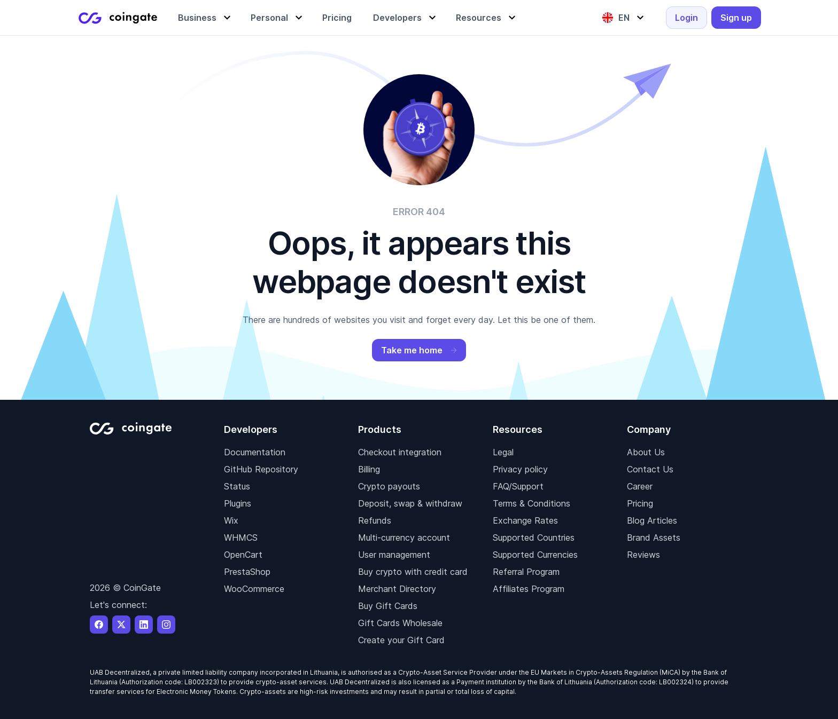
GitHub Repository (261, 469)
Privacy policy (520, 469)
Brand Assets (653, 537)
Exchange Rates (525, 520)
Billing (369, 469)
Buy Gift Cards (387, 606)
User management (394, 554)
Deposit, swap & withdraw (410, 503)
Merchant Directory (397, 588)
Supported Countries (534, 537)
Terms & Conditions (531, 503)
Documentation (254, 452)
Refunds (374, 520)
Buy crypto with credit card (413, 571)
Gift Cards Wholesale (400, 623)
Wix (231, 520)
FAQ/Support (518, 486)
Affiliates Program (528, 588)
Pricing (640, 503)
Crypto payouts (389, 486)
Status (237, 486)
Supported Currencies (535, 554)
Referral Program (526, 571)
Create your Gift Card (401, 640)
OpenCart (243, 554)
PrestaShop (247, 571)
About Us (646, 452)
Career (640, 486)
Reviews (643, 554)
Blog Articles (652, 520)
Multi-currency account (404, 537)
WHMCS (241, 537)
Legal (503, 452)
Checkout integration (399, 452)
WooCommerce (254, 588)
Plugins (237, 503)
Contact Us (650, 469)
